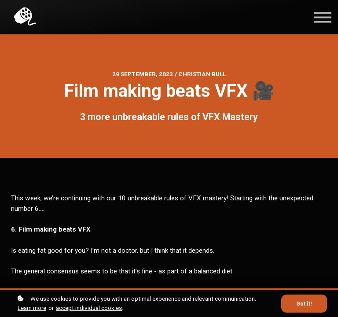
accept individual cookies (89, 307)
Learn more (32, 307)
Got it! (304, 303)
